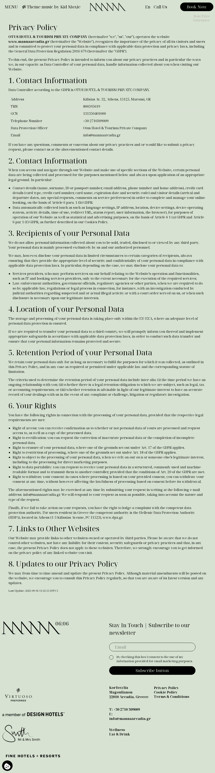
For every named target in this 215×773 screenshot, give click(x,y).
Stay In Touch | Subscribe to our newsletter (149, 629)
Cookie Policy (165, 692)
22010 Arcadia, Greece (128, 697)
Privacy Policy (166, 688)
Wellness (117, 729)
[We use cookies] (7, 765)
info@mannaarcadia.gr (102, 135)
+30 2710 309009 (127, 709)
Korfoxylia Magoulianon (120, 690)
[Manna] (107, 7)
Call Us (160, 7)
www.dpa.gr (112, 517)
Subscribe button (152, 670)
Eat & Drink (119, 734)
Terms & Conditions (171, 696)
